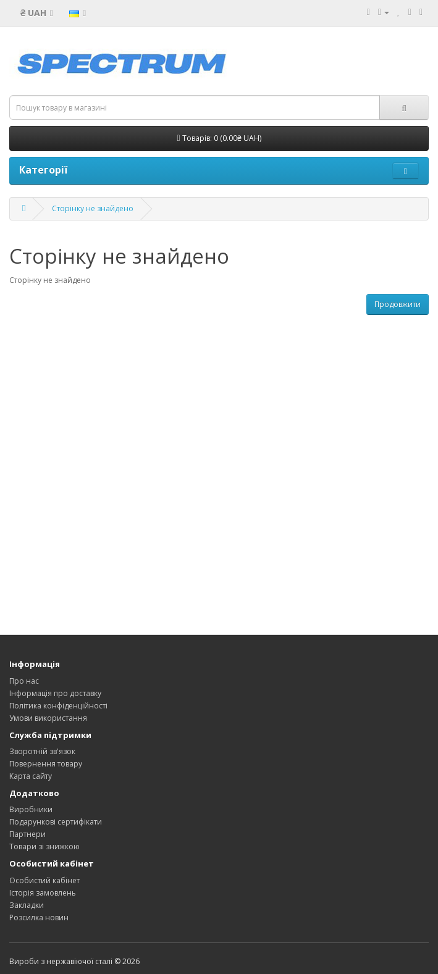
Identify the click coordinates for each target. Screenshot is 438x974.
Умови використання (48, 718)
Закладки (26, 905)
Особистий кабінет (44, 880)
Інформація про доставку (55, 693)
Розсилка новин (39, 917)
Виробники (31, 809)
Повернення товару (45, 763)
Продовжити (397, 304)
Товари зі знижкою (44, 846)
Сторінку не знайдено (92, 208)
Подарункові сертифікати (55, 822)
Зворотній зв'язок (42, 751)
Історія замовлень (42, 893)
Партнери (27, 834)
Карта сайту (30, 776)
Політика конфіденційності (58, 705)
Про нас (24, 681)
